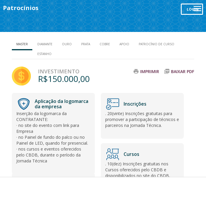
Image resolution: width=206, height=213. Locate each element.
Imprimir (149, 71)
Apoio (124, 44)
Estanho (44, 54)
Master (22, 44)
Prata (85, 44)
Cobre (105, 44)
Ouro (67, 44)
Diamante (44, 44)
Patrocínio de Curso (156, 44)
